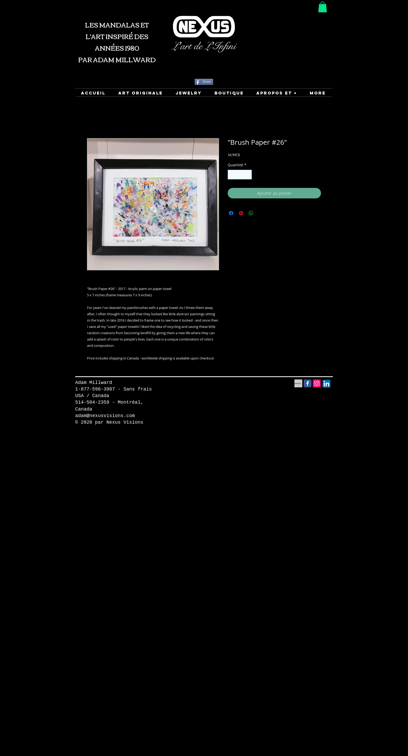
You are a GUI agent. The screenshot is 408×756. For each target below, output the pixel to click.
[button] (322, 7)
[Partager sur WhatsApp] (251, 213)
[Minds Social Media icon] (298, 383)
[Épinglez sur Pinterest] (241, 213)
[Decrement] (231, 174)
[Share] (204, 82)
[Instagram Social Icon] (317, 383)
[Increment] (247, 174)
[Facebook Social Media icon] (308, 383)
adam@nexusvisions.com (105, 415)
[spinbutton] (239, 174)
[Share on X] (261, 213)
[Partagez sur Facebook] (231, 213)
